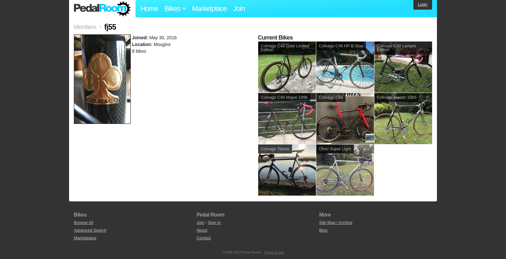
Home (149, 9)
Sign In (214, 222)
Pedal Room (102, 8)
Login (422, 4)
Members (85, 27)
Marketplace (209, 9)
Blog (323, 230)
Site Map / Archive (335, 222)
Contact (204, 238)
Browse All (83, 222)
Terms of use (274, 252)
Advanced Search (90, 230)
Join (239, 9)
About (202, 230)
